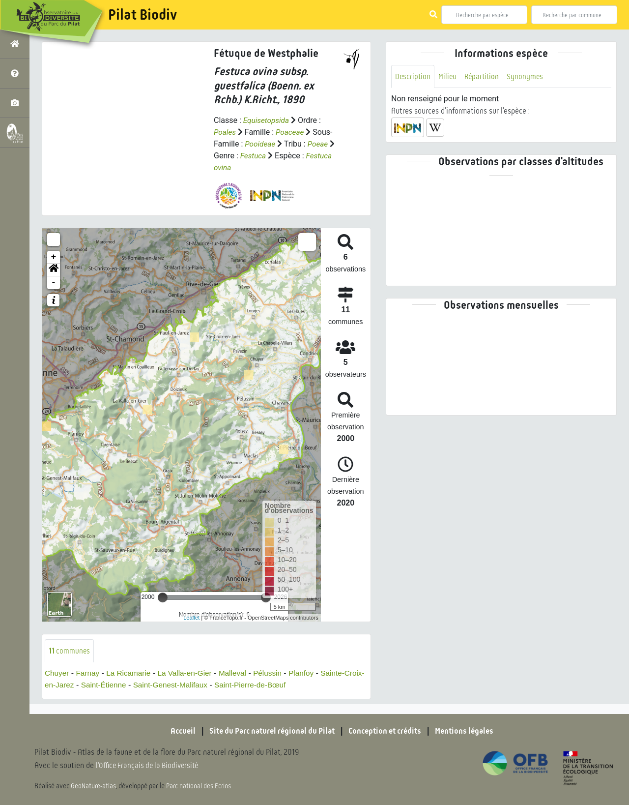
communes (70, 651)
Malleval (240, 674)
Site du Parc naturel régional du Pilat (268, 731)
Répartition (484, 76)
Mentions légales (472, 731)
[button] (53, 270)
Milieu (448, 76)
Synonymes (528, 76)
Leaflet (191, 618)
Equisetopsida (267, 120)
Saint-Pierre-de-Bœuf (279, 686)
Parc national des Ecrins (200, 786)
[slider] (163, 597)
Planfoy (311, 674)
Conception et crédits (388, 731)
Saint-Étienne (126, 686)
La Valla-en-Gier (190, 674)
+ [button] (54, 257)
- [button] (54, 283)
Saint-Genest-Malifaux (196, 686)
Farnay (89, 674)
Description (413, 76)
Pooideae (261, 144)
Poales (225, 132)
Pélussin (276, 674)
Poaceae (291, 132)
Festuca (253, 155)
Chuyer (57, 674)
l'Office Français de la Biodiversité (150, 766)
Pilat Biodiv (142, 15)
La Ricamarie (132, 674)
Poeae (319, 144)
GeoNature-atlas (94, 786)
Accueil (174, 731)
